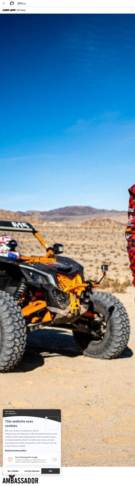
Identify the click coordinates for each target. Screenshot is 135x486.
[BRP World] (12, 3)
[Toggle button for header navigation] (3, 3)
